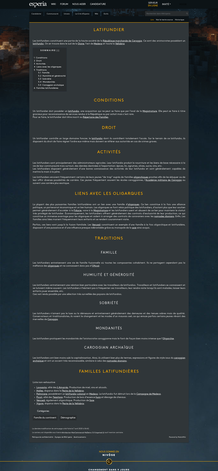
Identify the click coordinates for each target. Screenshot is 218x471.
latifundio (38, 44)
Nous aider (79, 4)
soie (134, 228)
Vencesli (96, 225)
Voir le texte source (164, 19)
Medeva (98, 44)
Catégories (43, 411)
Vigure (39, 404)
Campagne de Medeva (148, 394)
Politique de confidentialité (42, 437)
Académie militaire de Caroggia (164, 180)
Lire (152, 19)
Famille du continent (45, 418)
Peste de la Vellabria (73, 391)
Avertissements (80, 437)
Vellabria (120, 44)
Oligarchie (168, 339)
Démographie (68, 418)
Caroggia (53, 319)
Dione (81, 44)
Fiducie (77, 210)
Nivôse (109, 455)
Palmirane (41, 394)
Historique (179, 19)
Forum (64, 4)
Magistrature (150, 111)
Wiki (53, 4)
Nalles (39, 391)
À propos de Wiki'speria (63, 437)
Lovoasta (41, 387)
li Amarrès (62, 387)
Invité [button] (165, 4)
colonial (81, 394)
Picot (39, 397)
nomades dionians (164, 216)
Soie (91, 400)
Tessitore (58, 397)
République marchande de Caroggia (122, 41)
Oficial (95, 266)
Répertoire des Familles (95, 117)
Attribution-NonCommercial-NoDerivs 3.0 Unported (82, 432)
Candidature (98, 4)
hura (98, 397)
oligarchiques (141, 177)
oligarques (133, 204)
